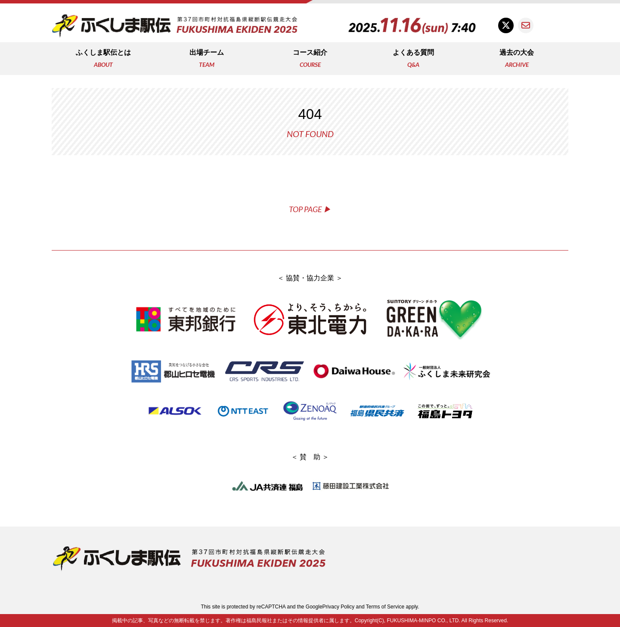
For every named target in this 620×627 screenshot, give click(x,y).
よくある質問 (413, 59)
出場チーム (206, 59)
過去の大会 (516, 59)
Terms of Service (385, 607)
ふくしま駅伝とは (103, 59)
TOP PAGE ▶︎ (310, 209)
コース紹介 (310, 59)
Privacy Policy (338, 607)
